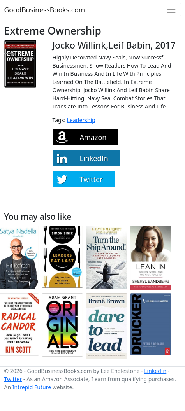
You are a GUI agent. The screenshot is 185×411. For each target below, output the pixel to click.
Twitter (13, 379)
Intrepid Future (31, 387)
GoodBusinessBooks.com (44, 9)
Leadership (81, 120)
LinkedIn (155, 370)
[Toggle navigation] (171, 9)
